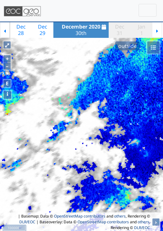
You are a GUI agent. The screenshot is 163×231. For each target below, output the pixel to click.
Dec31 (119, 30)
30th (85, 30)
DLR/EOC (27, 222)
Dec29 (42, 30)
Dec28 (21, 30)
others (120, 216)
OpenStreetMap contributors (79, 216)
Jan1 (141, 30)
